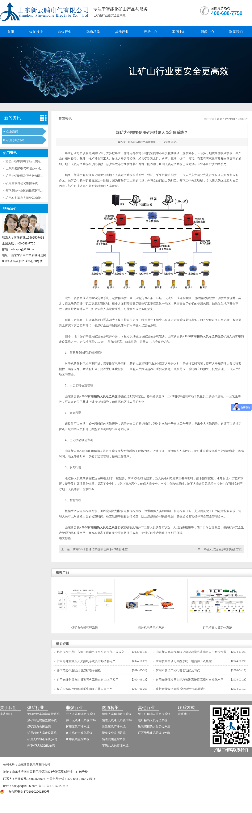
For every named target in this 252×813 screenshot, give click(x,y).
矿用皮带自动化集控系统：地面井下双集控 (33, 183)
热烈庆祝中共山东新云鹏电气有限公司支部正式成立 (39, 161)
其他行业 (122, 32)
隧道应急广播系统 (114, 726)
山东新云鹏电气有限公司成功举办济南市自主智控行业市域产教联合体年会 (191, 653)
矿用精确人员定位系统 (141, 325)
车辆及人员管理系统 (115, 745)
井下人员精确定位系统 (80, 714)
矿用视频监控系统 (77, 739)
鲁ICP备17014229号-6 (53, 786)
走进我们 (6, 714)
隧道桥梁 (93, 32)
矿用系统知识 (15, 140)
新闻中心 (207, 32)
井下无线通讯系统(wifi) (81, 720)
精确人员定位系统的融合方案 (222, 549)
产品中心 (150, 32)
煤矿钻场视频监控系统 (42, 720)
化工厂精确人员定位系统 (154, 714)
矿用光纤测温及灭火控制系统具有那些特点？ (34, 175)
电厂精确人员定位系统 (152, 720)
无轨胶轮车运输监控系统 (43, 714)
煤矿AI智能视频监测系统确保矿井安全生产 (84, 689)
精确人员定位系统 (208, 336)
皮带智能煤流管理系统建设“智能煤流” (180, 689)
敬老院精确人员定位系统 (154, 726)
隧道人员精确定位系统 (116, 714)
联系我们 (236, 32)
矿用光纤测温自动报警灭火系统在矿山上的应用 (87, 679)
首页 (11, 32)
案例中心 (179, 32)
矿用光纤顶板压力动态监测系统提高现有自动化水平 (189, 679)
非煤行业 (64, 32)
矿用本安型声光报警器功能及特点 (27, 198)
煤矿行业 (36, 32)
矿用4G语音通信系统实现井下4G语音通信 (100, 549)
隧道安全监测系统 (114, 732)
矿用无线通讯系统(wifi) (42, 739)
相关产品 (62, 572)
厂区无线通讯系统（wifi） (155, 732)
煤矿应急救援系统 (39, 726)
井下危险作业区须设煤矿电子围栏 (27, 190)
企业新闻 (12, 131)
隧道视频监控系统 (114, 739)
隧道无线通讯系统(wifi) (117, 720)
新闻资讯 (12, 118)
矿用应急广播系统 (77, 726)
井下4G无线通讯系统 (41, 745)
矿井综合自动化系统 (79, 732)
